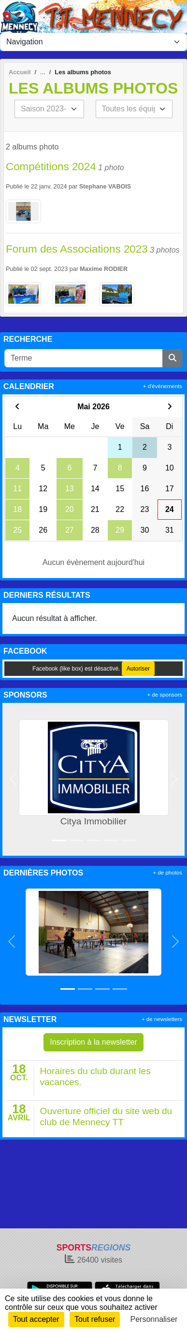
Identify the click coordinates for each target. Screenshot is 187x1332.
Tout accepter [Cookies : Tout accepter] (36, 1319)
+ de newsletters (162, 1019)
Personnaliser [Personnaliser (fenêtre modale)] (154, 1319)
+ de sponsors (164, 695)
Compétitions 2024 (51, 167)
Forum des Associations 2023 (77, 249)
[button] (13, 779)
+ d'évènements (162, 386)
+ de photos (167, 872)
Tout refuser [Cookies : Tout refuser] (94, 1319)
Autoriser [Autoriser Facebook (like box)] (138, 668)
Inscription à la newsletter (93, 1042)
